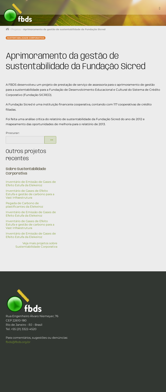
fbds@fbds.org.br (18, 342)
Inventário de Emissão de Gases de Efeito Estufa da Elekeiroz (31, 183)
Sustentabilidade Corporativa (25, 38)
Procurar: (12, 133)
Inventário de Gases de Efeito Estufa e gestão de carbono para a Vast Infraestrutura (30, 194)
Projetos (16, 29)
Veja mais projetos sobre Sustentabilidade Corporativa (36, 245)
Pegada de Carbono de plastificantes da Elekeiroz (24, 204)
